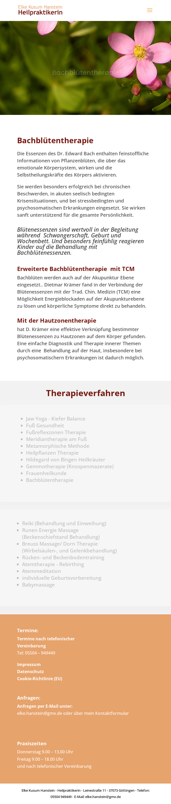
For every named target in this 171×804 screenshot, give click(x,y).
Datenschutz (30, 671)
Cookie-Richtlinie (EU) (39, 678)
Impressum (29, 664)
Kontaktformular (112, 713)
